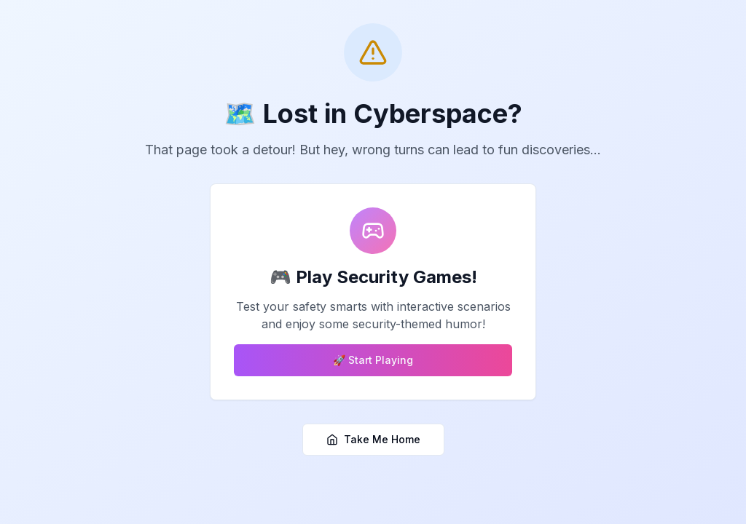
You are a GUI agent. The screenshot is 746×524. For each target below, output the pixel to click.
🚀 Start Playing (373, 360)
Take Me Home (373, 439)
